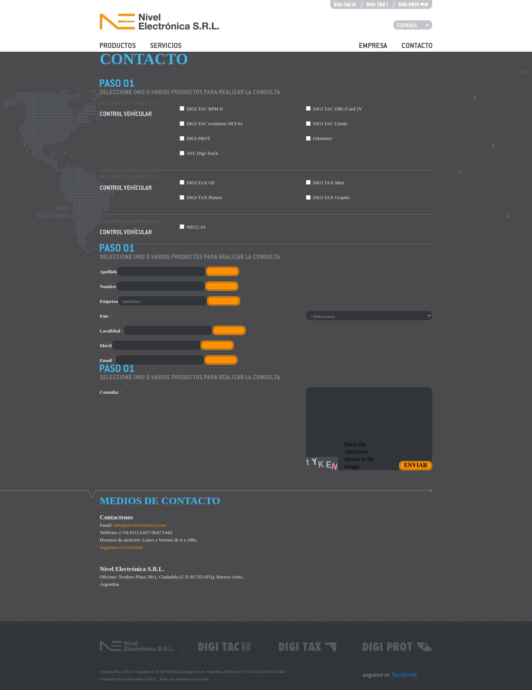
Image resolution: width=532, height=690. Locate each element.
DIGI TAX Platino (204, 197)
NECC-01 (196, 227)
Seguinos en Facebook (121, 547)
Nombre (108, 286)
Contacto (410, 49)
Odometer (322, 138)
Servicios (159, 49)
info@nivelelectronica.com (140, 525)
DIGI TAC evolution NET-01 (215, 123)
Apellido (108, 271)
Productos (109, 49)
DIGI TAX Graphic (331, 197)
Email (108, 360)
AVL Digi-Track (202, 153)
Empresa (367, 49)
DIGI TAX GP (201, 182)
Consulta (111, 392)
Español (414, 24)
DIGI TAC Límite (330, 123)
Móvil (106, 345)
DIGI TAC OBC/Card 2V (337, 109)
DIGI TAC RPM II (205, 109)
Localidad (112, 331)
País (106, 316)
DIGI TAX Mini (328, 182)
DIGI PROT (198, 138)
